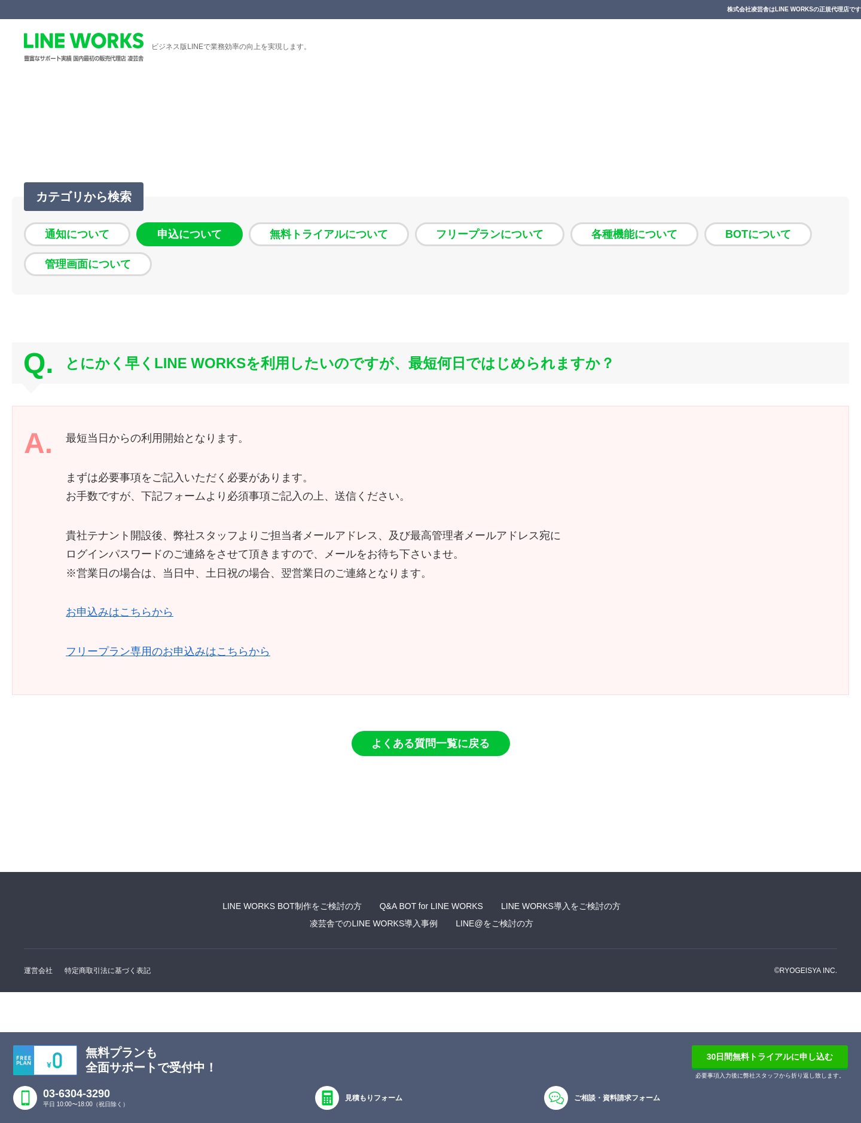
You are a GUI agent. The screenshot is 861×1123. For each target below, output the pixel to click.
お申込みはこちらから (119, 612)
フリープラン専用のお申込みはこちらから (168, 651)
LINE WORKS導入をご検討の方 (561, 906)
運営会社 (38, 970)
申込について (189, 234)
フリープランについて (490, 234)
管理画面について (88, 264)
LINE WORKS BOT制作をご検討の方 (292, 906)
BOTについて (758, 234)
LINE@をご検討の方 (494, 923)
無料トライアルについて (329, 234)
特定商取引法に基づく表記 (108, 970)
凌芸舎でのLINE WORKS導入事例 (374, 923)
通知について (77, 234)
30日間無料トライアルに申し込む (770, 1056)
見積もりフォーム (373, 1098)
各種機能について (634, 234)
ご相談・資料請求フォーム (617, 1098)
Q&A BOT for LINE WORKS (431, 906)
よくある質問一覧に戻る (430, 743)
